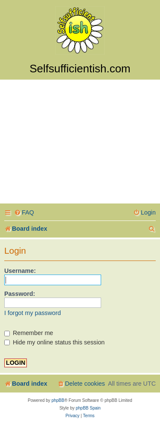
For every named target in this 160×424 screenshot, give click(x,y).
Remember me (28, 332)
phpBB (58, 400)
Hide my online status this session (54, 342)
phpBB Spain (88, 408)
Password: (19, 293)
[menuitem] (24, 212)
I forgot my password (32, 312)
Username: (20, 270)
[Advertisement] (80, 143)
